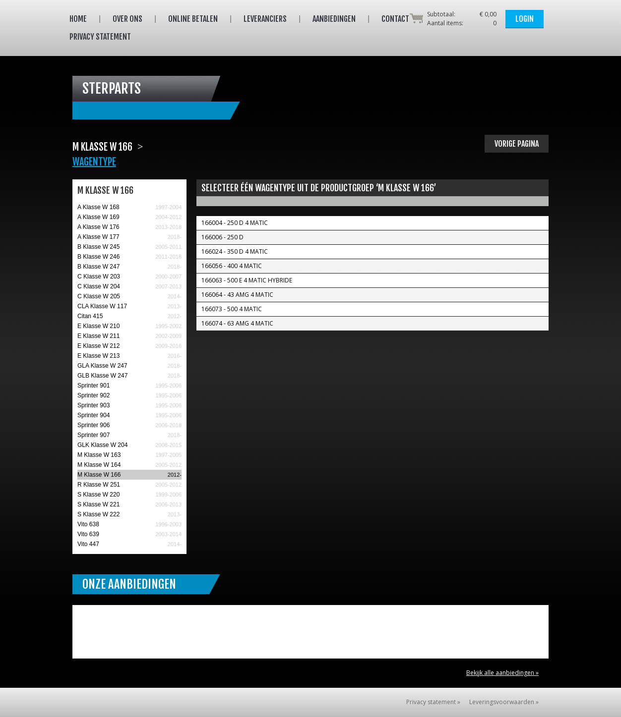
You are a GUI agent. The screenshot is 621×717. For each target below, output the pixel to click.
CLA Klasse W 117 (102, 306)
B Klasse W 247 (98, 266)
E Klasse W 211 (98, 335)
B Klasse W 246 (98, 256)
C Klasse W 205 (98, 296)
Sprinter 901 (93, 385)
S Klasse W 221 (98, 504)
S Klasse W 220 (98, 494)
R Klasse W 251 (98, 484)
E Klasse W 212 (98, 345)
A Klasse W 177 (98, 236)
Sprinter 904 (93, 415)
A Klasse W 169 (98, 217)
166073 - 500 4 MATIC (231, 309)
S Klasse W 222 (98, 514)
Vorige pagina (517, 144)
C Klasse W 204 (98, 286)
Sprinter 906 (93, 425)
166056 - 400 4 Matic (231, 266)
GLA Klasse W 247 (102, 365)
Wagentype (94, 162)
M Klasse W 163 (99, 454)
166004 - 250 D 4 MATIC (234, 223)
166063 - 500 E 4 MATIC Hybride (246, 280)
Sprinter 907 (93, 435)
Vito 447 (88, 544)
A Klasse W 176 (98, 226)
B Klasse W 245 (98, 246)
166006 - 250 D (222, 237)
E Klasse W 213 (98, 355)
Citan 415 (90, 316)
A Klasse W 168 (98, 207)
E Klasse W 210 (98, 326)
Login (524, 19)
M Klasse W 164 (99, 464)
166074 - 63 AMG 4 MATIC (237, 323)
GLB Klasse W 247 (102, 375)
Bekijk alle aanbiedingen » (502, 672)
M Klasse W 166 (99, 474)
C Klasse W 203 (98, 276)
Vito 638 (88, 524)
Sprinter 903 (93, 405)
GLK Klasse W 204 (102, 444)
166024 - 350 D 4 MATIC (234, 251)
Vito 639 (88, 534)
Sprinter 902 (93, 395)
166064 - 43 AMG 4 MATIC (237, 294)
